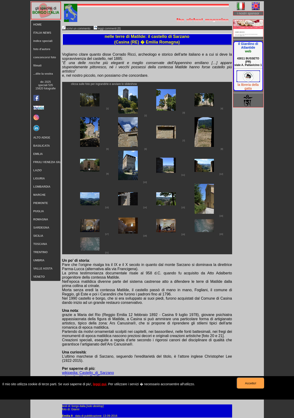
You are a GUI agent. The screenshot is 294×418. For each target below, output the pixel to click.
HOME (37, 24)
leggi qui (99, 384)
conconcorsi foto (44, 57)
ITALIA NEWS (42, 32)
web (248, 51)
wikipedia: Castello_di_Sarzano (88, 373)
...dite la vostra (43, 73)
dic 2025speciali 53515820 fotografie (45, 85)
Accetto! (250, 383)
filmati (37, 65)
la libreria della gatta (248, 86)
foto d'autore (41, 49)
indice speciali (43, 41)
